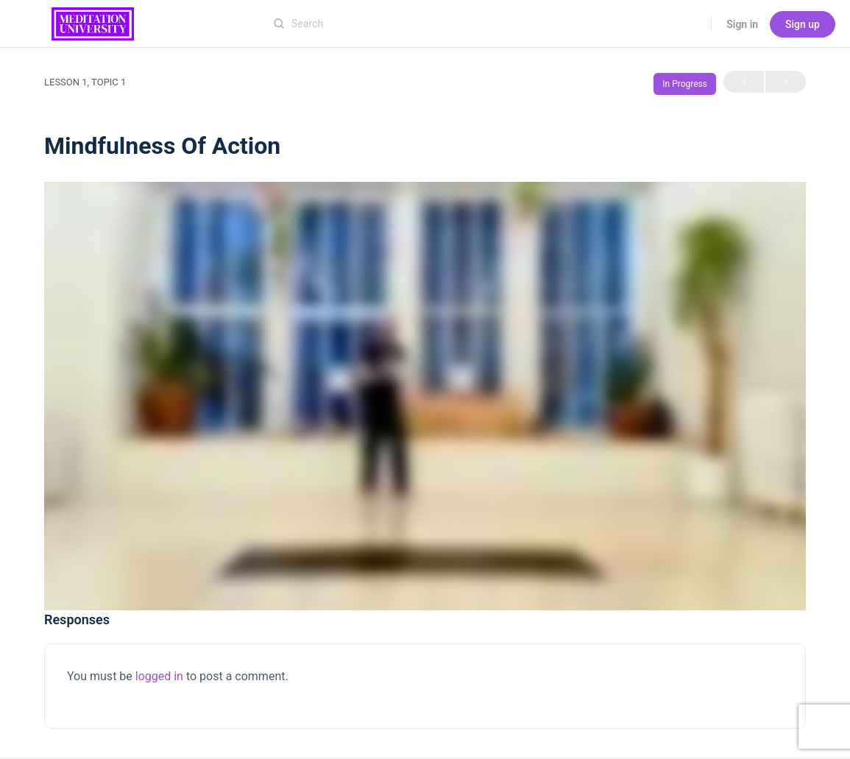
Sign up (802, 24)
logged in (159, 676)
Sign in (742, 24)
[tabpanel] (425, 396)
